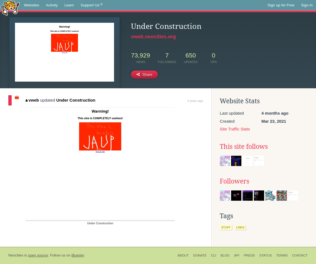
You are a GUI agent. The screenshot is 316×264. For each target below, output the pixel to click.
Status (265, 255)
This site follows (244, 146)
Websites (31, 5)
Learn (69, 5)
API (236, 255)
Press (249, 255)
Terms (282, 255)
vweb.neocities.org (153, 36)
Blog (225, 255)
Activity (52, 5)
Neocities (15, 255)
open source (38, 255)
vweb (32, 100)
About (183, 255)
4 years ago (195, 100)
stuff (226, 227)
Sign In (307, 5)
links (240, 227)
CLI (213, 255)
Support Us (92, 5)
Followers (234, 181)
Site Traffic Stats (235, 129)
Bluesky (77, 255)
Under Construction (75, 100)
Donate (199, 255)
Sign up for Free (280, 5)
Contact (300, 255)
